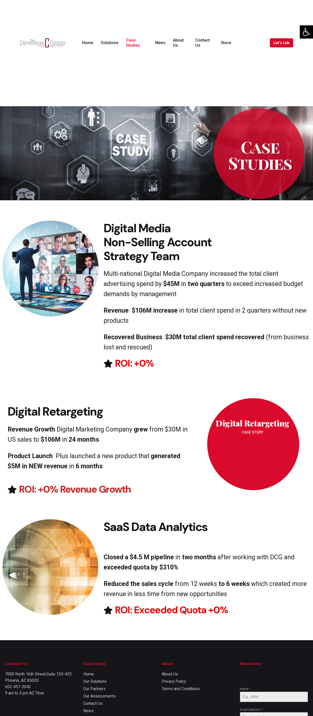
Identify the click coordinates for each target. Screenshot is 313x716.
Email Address (251, 709)
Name (245, 689)
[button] (306, 32)
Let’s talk (281, 43)
